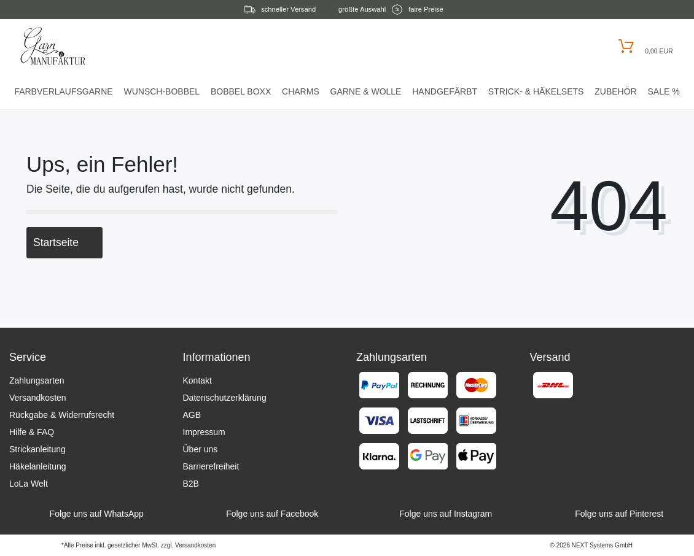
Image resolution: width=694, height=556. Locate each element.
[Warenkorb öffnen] (644, 46)
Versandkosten (37, 398)
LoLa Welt (28, 483)
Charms (300, 91)
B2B (191, 483)
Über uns (200, 449)
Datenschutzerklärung (225, 398)
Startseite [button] (64, 242)
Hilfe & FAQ (31, 432)
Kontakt (197, 380)
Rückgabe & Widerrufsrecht (61, 415)
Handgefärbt (444, 91)
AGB (192, 415)
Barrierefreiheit (211, 466)
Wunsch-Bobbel (161, 91)
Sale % (663, 91)
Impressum (204, 432)
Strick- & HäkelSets (536, 91)
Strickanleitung (37, 449)
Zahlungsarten (36, 380)
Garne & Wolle (366, 91)
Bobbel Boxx (241, 91)
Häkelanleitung (37, 466)
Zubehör (615, 91)
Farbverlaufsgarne (63, 91)
